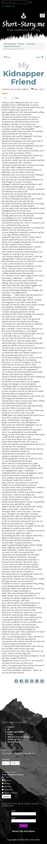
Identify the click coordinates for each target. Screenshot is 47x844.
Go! (30, 2)
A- (3, 6)
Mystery (7, 786)
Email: (13, 818)
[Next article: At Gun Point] (39, 57)
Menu (42, 15)
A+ (13, 6)
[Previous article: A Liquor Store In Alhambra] (7, 57)
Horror (7, 783)
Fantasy (7, 780)
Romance (8, 789)
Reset (8, 6)
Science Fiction (10, 793)
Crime (7, 777)
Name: (13, 811)
